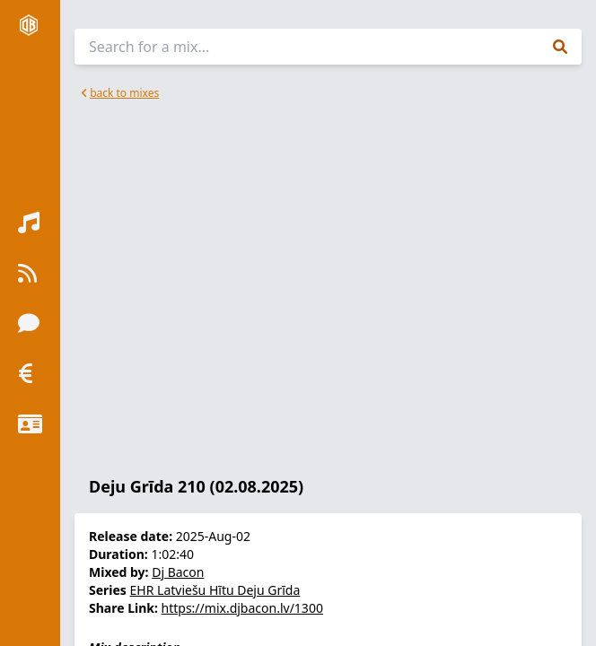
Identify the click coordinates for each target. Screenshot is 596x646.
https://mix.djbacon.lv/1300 (242, 607)
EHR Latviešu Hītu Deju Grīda (215, 589)
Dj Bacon (178, 572)
